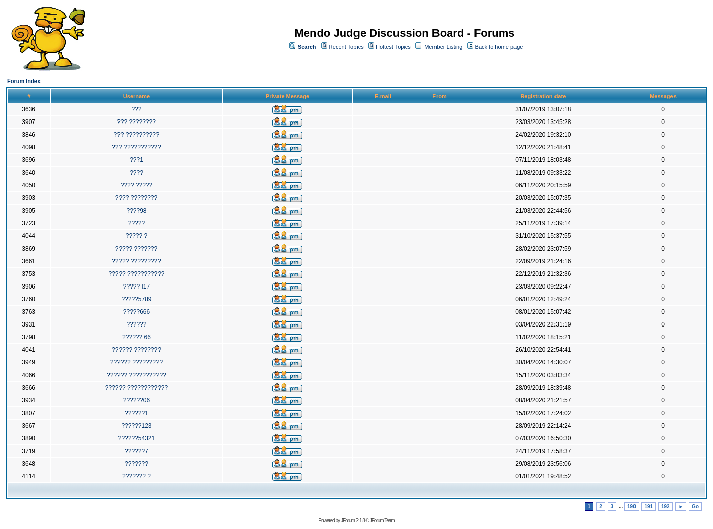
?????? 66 (136, 337)
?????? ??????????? (136, 375)
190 (631, 506)
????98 (136, 210)
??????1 (136, 413)
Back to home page (499, 47)
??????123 (136, 425)
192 (665, 506)
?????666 (136, 311)
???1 (136, 160)
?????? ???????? (136, 349)
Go (695, 506)
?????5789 (136, 299)
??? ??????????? (136, 147)
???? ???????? (136, 197)
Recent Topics (346, 47)
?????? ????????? (136, 362)
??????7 (136, 451)
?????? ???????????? (136, 387)
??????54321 (136, 438)
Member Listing (443, 47)
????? (136, 223)
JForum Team (382, 520)
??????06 (136, 400)
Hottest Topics (393, 47)
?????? (136, 324)
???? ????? (136, 185)
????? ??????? (136, 248)
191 (648, 506)
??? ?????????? (136, 134)
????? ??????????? (136, 273)
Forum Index (24, 81)
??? (136, 109)
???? (136, 172)
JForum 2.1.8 (353, 520)
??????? (136, 463)
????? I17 (136, 286)
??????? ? (136, 476)
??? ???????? (136, 122)
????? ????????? (136, 261)
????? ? (136, 235)
